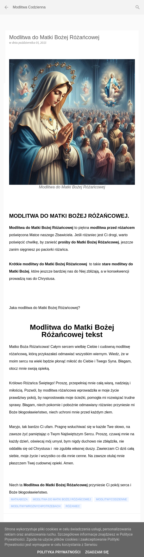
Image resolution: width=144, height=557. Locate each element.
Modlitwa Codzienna (29, 7)
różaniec (73, 506)
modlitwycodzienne (111, 499)
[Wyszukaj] (137, 7)
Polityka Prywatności (58, 552)
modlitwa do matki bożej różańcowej (62, 499)
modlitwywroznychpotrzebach (35, 506)
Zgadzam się (96, 552)
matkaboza (19, 499)
